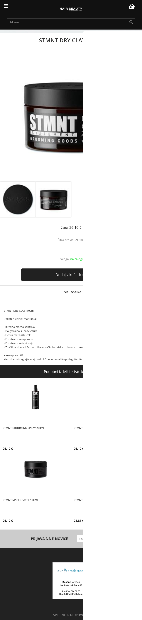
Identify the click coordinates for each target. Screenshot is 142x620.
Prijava (124, 7)
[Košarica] (131, 6)
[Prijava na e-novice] (107, 538)
